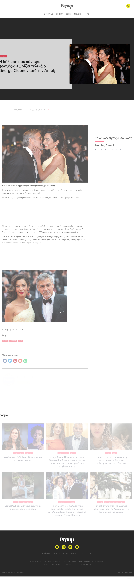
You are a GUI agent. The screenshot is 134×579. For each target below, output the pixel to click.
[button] (5, 361)
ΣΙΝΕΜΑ (74, 555)
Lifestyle (13, 341)
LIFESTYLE (44, 555)
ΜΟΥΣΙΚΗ (55, 555)
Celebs (5, 341)
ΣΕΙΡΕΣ (65, 555)
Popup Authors (56, 567)
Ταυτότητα (45, 567)
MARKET (90, 555)
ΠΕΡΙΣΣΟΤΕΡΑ (23, 382)
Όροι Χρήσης (68, 567)
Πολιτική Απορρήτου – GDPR (83, 567)
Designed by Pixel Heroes (125, 574)
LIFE (82, 555)
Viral (20, 341)
